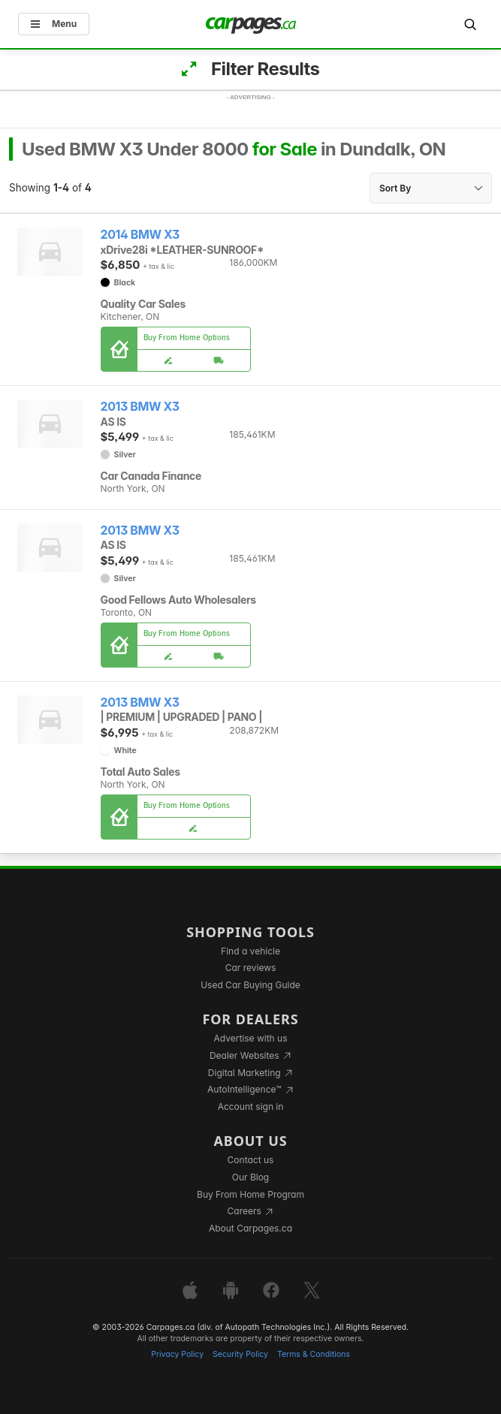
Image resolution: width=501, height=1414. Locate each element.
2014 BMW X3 (140, 235)
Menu (54, 23)
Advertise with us (251, 1038)
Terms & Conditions (313, 1354)
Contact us (251, 1159)
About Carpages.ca (250, 1228)
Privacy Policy (177, 1354)
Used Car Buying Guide (250, 984)
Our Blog (250, 1177)
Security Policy (240, 1354)
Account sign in (251, 1106)
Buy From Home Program (250, 1194)
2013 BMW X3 (140, 406)
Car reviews (250, 967)
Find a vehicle (250, 951)
